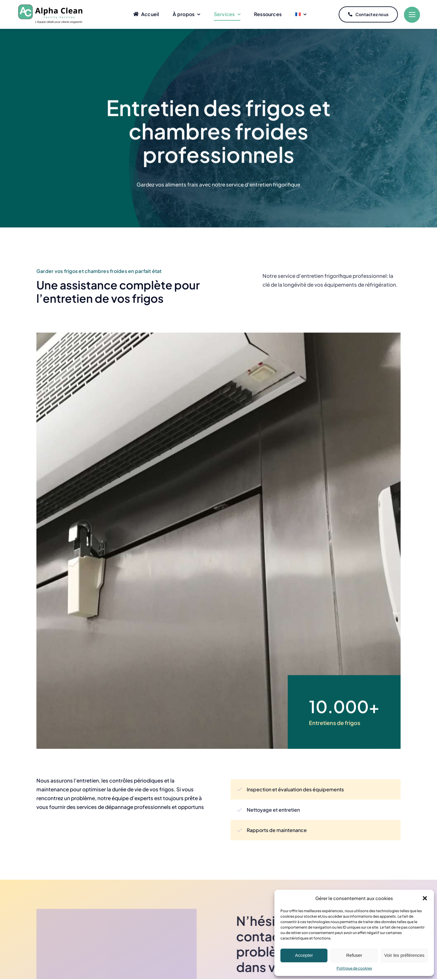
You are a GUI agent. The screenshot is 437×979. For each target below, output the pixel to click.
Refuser (354, 955)
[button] (425, 898)
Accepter (304, 955)
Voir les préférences (404, 955)
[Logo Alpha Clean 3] (50, 3)
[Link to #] (412, 15)
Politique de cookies (354, 968)
